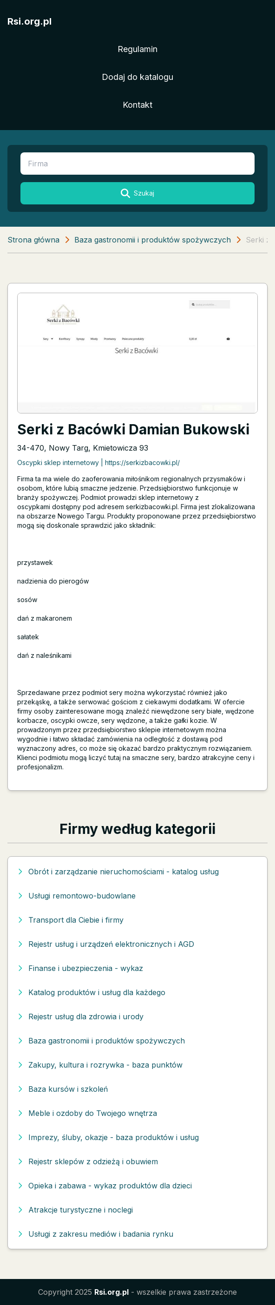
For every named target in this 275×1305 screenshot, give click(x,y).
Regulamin (137, 49)
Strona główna (33, 239)
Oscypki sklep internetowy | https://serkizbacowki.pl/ (98, 462)
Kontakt (137, 105)
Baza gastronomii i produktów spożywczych (152, 239)
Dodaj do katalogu (137, 77)
